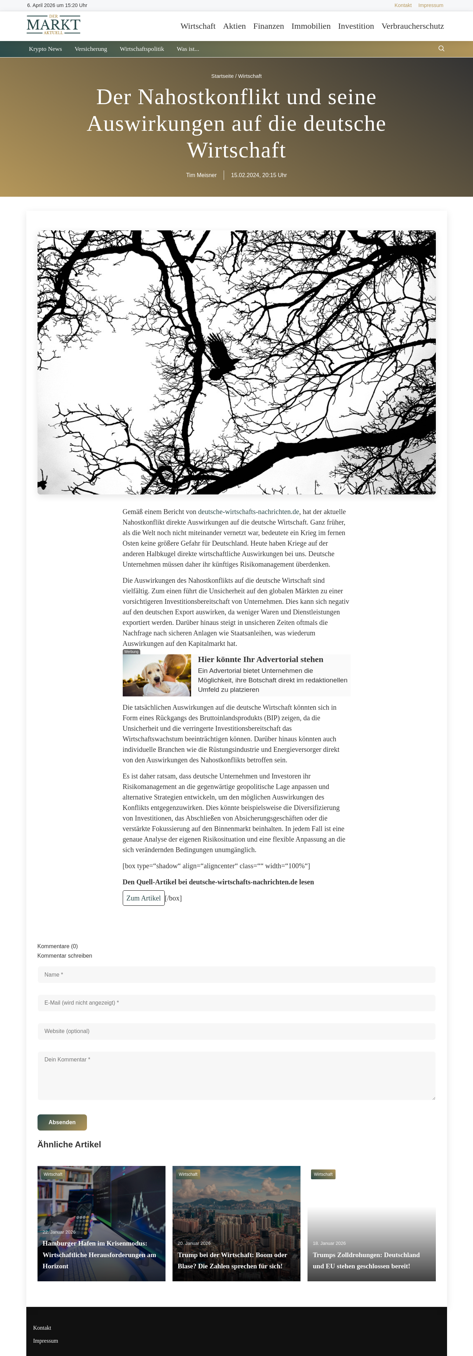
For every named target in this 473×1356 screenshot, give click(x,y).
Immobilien (311, 26)
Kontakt (403, 5)
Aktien (234, 26)
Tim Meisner (201, 175)
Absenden (62, 1122)
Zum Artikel (144, 898)
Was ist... (188, 48)
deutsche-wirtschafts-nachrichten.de (248, 511)
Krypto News (45, 48)
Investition (356, 26)
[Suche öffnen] (441, 49)
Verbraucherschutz (412, 26)
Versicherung (91, 48)
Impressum (430, 5)
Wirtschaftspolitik (142, 48)
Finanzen (268, 26)
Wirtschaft (198, 26)
